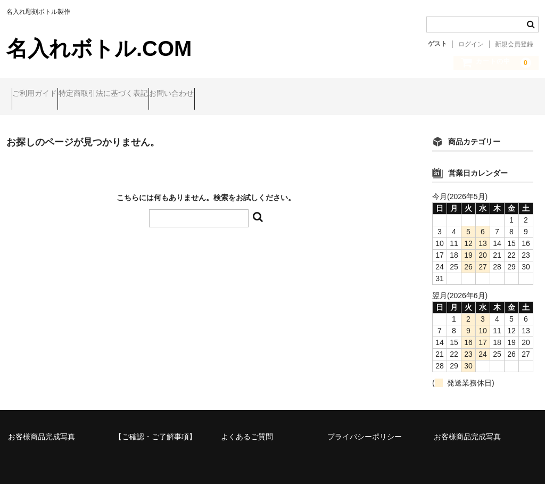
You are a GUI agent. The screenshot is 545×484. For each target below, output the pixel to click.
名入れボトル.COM (99, 48)
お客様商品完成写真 (41, 427)
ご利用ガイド (40, 95)
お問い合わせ (217, 95)
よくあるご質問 (247, 427)
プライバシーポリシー (364, 427)
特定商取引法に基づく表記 (129, 95)
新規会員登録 (514, 44)
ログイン (471, 44)
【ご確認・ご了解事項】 (155, 427)
